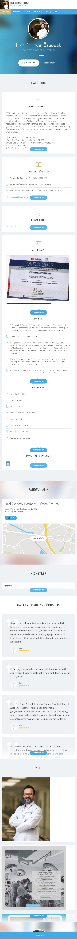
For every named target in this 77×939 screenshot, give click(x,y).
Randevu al (38, 936)
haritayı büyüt (38, 538)
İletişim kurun (49, 63)
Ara (11, 518)
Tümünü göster (38, 312)
